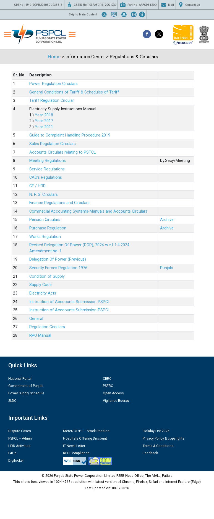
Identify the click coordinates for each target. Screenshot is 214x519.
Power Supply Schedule (26, 393)
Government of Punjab (25, 386)
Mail (167, 5)
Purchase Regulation (47, 228)
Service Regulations (47, 169)
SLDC (12, 401)
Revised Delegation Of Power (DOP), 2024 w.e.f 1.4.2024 (79, 245)
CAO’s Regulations (45, 177)
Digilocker (16, 460)
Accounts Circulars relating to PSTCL (62, 152)
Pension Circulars (44, 219)
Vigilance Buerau (116, 401)
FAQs (12, 453)
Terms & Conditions (158, 446)
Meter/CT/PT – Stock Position (86, 431)
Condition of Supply (47, 276)
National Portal (20, 379)
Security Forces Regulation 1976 (58, 268)
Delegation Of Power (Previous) (57, 259)
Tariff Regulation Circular (51, 100)
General (36, 318)
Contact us (189, 5)
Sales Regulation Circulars (52, 143)
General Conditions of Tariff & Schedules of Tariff (74, 92)
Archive (167, 219)
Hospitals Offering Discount (85, 438)
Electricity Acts (42, 293)
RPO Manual (40, 335)
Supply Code (40, 284)
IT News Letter (74, 446)
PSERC (108, 386)
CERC (107, 379)
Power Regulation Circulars (53, 83)
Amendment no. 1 (45, 251)
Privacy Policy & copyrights (163, 438)
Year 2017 (44, 121)
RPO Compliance (76, 453)
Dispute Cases (19, 431)
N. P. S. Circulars (43, 194)
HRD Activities (19, 446)
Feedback (150, 453)
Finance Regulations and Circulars (59, 202)
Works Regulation (45, 236)
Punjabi (166, 268)
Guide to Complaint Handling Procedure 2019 (69, 135)
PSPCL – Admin (20, 438)
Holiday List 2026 (156, 431)
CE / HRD (37, 186)
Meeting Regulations (47, 160)
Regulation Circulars (47, 327)
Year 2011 (44, 127)
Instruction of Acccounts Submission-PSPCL (69, 301)
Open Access (113, 393)
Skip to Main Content (83, 14)
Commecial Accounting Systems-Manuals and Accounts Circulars (88, 211)
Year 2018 (44, 115)
